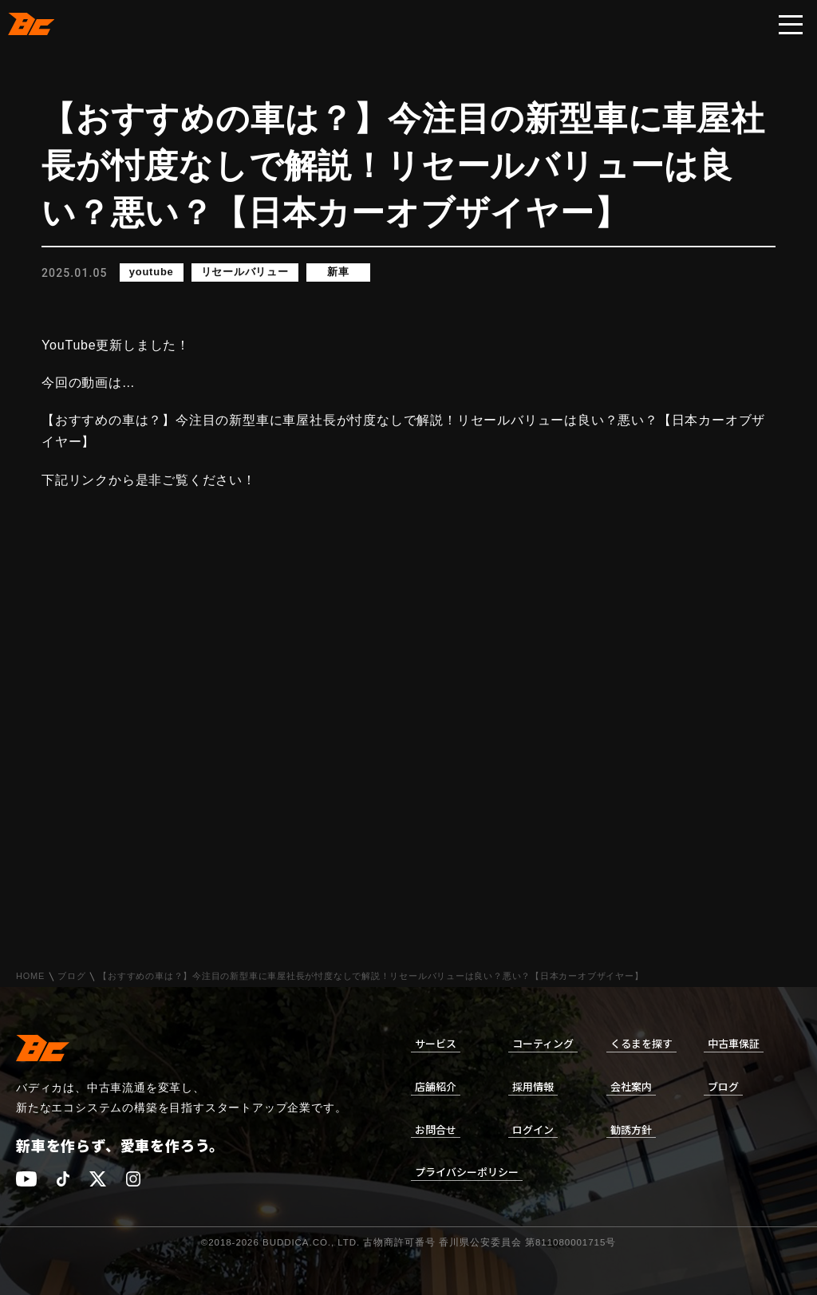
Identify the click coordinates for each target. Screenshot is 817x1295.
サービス (435, 1043)
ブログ (71, 976)
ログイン (533, 1129)
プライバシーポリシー (467, 1171)
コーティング (543, 1043)
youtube (151, 272)
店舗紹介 (435, 1086)
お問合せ (435, 1129)
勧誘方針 (631, 1129)
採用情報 (533, 1086)
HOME (30, 976)
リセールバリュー (245, 272)
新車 (338, 272)
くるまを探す (641, 1043)
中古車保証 (734, 1043)
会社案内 (631, 1086)
